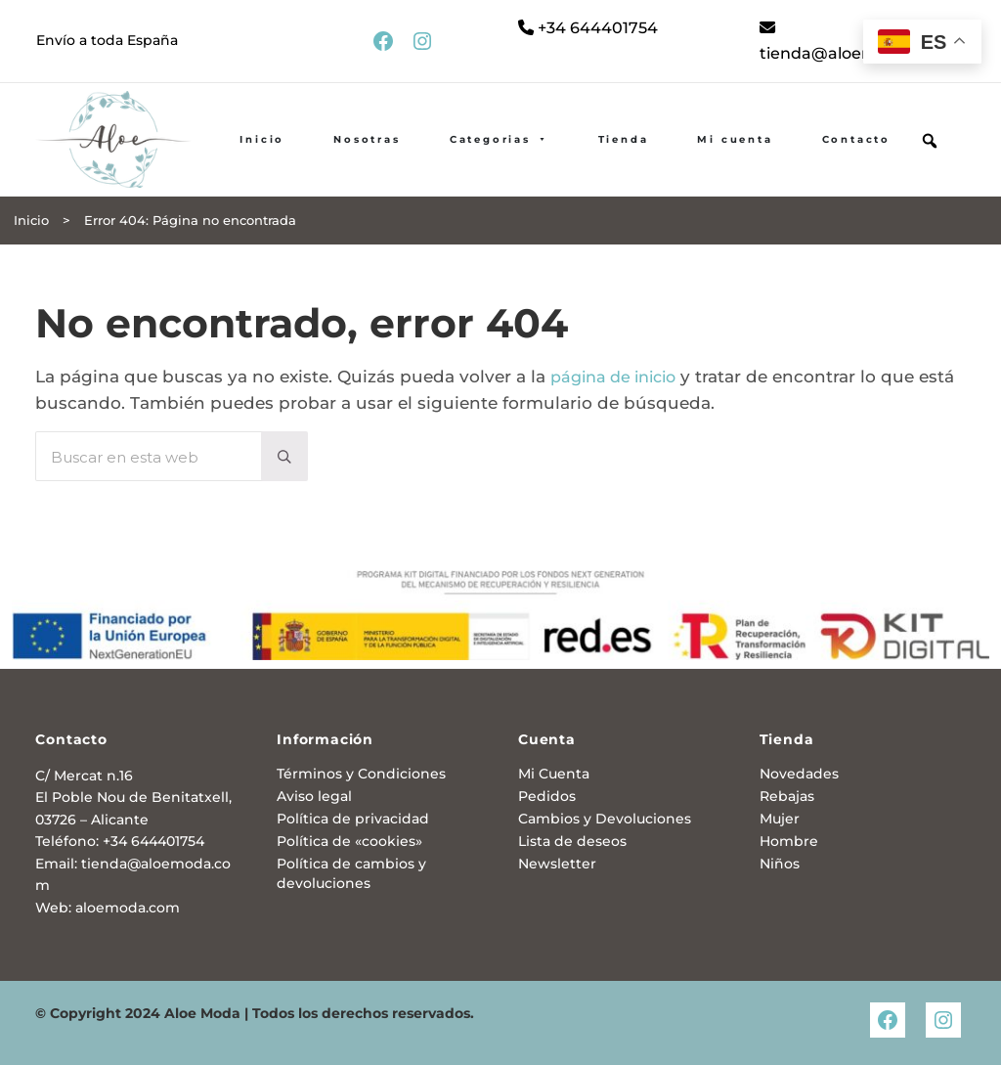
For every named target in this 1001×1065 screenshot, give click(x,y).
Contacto (856, 140)
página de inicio (619, 377)
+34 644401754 (591, 28)
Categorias (499, 140)
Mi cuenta (734, 140)
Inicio (261, 140)
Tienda (623, 140)
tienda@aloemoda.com (859, 42)
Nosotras (366, 140)
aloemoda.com (127, 907)
